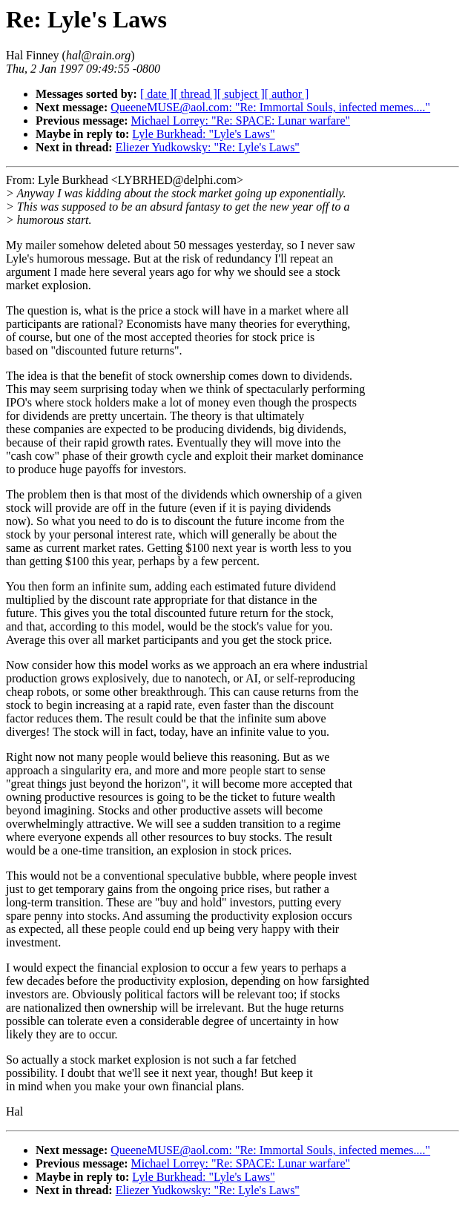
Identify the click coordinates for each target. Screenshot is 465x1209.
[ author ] (287, 94)
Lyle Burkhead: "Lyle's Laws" (203, 134)
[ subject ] (241, 94)
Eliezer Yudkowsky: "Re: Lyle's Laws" (208, 147)
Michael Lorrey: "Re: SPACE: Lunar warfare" (241, 120)
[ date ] (157, 94)
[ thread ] (195, 94)
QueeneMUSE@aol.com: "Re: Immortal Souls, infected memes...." (270, 107)
